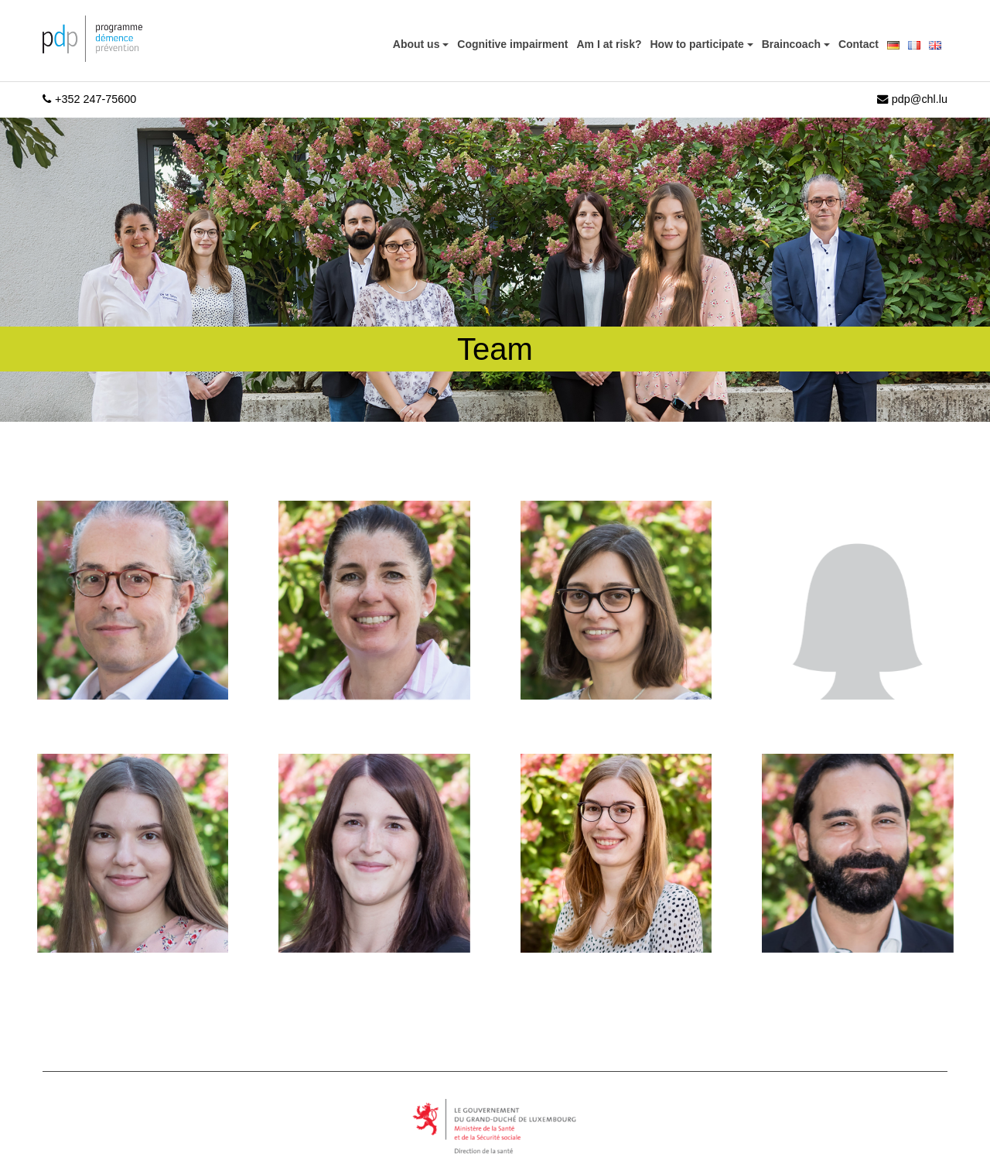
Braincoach (793, 44)
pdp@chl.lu (912, 99)
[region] (201, 1064)
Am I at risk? (608, 44)
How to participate (698, 44)
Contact (858, 44)
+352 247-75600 (89, 99)
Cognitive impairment (512, 44)
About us (418, 44)
